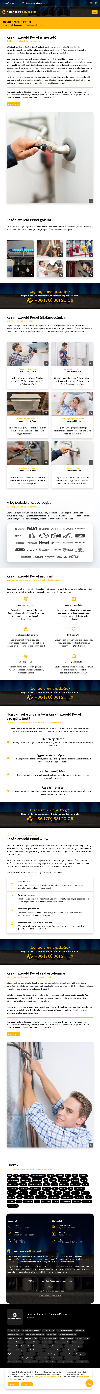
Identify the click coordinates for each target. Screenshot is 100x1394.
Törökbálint (12, 1188)
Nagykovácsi (41, 1197)
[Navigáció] (95, 12)
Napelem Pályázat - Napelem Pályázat (48, 1314)
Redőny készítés (27, 1358)
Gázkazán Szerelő (82, 1338)
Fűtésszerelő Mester (14, 1338)
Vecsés (52, 1180)
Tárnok (66, 1193)
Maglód (62, 1188)
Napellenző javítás (36, 1350)
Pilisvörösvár (35, 1188)
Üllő (55, 1188)
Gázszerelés (80, 1330)
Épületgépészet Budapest (35, 1334)
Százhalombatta (35, 1184)
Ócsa (19, 1197)
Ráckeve (85, 1193)
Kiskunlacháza (67, 1197)
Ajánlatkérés (13, 104)
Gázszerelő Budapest (15, 1342)
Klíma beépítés (57, 1346)
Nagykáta (11, 1193)
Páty (19, 1201)
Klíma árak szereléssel (40, 1346)
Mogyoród (28, 1201)
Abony (85, 1184)
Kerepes (75, 1193)
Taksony (76, 1201)
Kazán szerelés (77, 1342)
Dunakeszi (24, 1176)
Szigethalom (12, 1184)
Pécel (46, 1184)
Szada (55, 1201)
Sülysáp (11, 1201)
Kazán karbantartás (62, 1342)
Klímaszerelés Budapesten (17, 1350)
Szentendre (25, 1180)
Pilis (70, 1188)
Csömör (11, 1197)
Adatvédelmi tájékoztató (50, 1295)
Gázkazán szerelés (66, 1338)
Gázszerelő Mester (32, 1342)
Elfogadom (13, 1384)
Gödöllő (60, 1176)
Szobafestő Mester (72, 1358)
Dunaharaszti (13, 1180)
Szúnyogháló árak (14, 1362)
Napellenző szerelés (52, 1350)
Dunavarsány (53, 1197)
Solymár (57, 1193)
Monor (83, 1180)
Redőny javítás (13, 1358)
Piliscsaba (79, 1197)
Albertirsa (23, 1188)
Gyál (74, 1176)
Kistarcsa (46, 1188)
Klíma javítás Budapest (73, 1346)
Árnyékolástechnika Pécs (31, 1330)
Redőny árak (80, 1354)
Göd (67, 1176)
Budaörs (83, 1176)
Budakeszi (64, 1184)
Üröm (88, 1197)
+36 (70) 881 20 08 (21, 1228)
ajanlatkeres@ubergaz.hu (23, 1235)
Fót (46, 1180)
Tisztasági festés (82, 1362)
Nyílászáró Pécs (29, 1354)
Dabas (54, 1184)
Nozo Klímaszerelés (69, 1350)
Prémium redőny (66, 1354)
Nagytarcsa (66, 1201)
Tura (37, 1201)
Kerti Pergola (25, 1346)
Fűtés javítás (51, 1334)
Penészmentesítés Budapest (47, 1354)
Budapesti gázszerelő (65, 1330)
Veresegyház (63, 1180)
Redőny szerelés (41, 1358)
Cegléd (50, 1176)
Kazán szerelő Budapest (12, 25)
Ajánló (50, 1286)
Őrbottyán (46, 1201)
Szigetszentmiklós (38, 1176)
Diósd (42, 1193)
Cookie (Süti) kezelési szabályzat (50, 1291)
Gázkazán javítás (31, 1338)
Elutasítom (27, 1384)
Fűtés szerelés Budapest (67, 1334)
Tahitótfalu (87, 1201)
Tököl (49, 1193)
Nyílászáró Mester (14, 1354)
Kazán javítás (46, 1342)
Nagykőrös (37, 1180)
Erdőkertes (29, 1197)
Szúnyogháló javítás (47, 1362)
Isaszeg (33, 1193)
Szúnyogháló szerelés (65, 1362)
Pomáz (23, 1184)
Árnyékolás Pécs (13, 1330)
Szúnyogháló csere (30, 1362)
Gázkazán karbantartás (48, 1338)
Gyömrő (75, 1180)
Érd (16, 1176)
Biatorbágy (75, 1184)
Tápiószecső (12, 1206)
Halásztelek (79, 1188)
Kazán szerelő (13, 1346)
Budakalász (23, 1193)
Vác (9, 1176)
